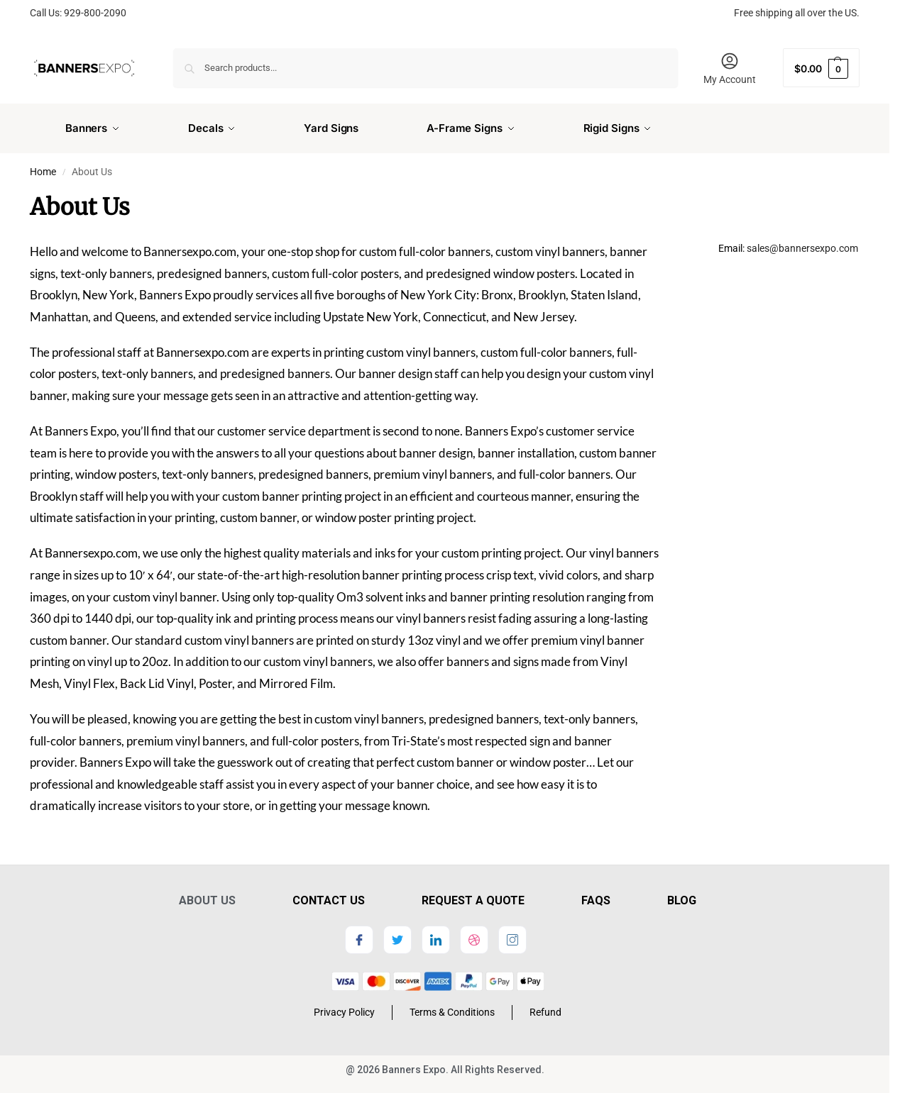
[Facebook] (359, 934)
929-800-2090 (95, 12)
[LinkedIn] (436, 934)
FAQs (595, 894)
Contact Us (328, 894)
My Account (729, 68)
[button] (821, 67)
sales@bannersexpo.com (802, 242)
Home (43, 165)
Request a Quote (473, 894)
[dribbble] (474, 934)
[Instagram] (512, 934)
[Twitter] (397, 934)
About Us (207, 894)
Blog (681, 894)
